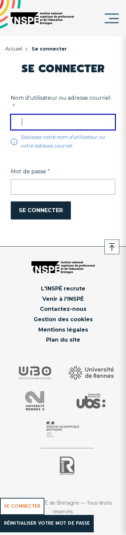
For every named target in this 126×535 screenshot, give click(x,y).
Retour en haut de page (111, 247)
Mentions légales (63, 330)
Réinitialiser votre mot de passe (47, 523)
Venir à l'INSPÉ (63, 299)
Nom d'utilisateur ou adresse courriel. (61, 98)
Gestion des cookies (63, 319)
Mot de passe (28, 171)
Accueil (13, 49)
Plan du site (63, 340)
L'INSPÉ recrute (63, 288)
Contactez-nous (63, 309)
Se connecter (22, 506)
